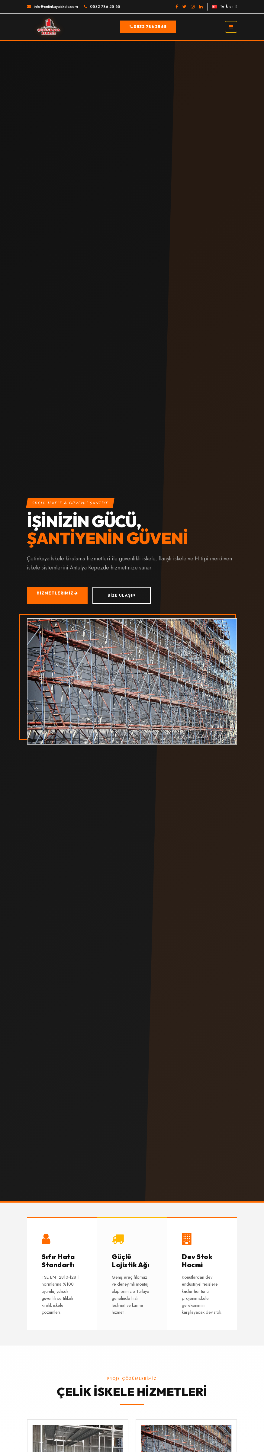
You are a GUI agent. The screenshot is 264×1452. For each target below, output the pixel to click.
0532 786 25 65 (105, 6)
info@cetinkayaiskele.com (56, 6)
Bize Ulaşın (122, 595)
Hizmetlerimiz (57, 593)
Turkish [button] (222, 6)
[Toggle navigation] (231, 27)
